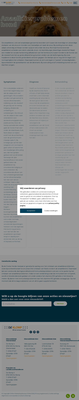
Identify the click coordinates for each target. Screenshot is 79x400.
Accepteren (31, 211)
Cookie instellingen (51, 211)
